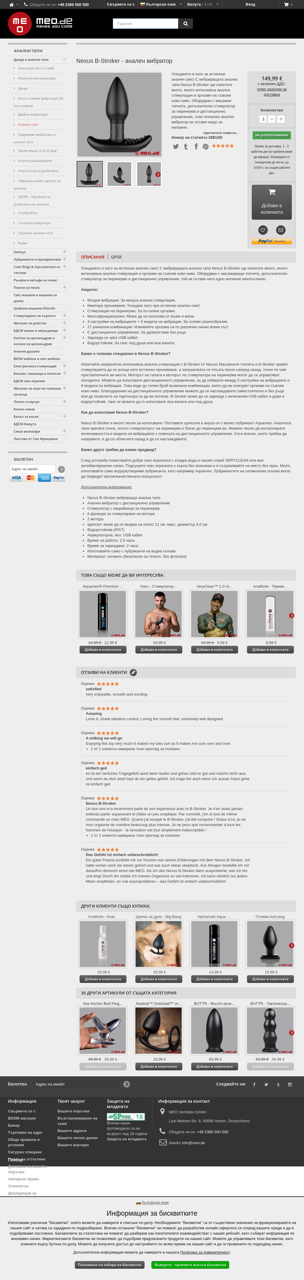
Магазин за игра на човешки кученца (37, 391)
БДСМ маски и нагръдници (36, 330)
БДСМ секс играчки (29, 381)
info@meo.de (193, 1143)
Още (158, 174)
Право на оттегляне (26, 1159)
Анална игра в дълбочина (37, 170)
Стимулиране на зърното (35, 315)
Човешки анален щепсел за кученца (37, 184)
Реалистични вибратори (36, 78)
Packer (22, 243)
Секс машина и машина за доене (35, 298)
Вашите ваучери (73, 1145)
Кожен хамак (24, 409)
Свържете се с (121, 4)
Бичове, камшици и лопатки (37, 373)
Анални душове (26, 351)
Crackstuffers (27, 213)
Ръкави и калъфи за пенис (35, 280)
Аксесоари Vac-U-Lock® (35, 68)
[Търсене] (185, 23)
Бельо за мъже (26, 416)
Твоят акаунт (71, 1101)
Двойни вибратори (32, 114)
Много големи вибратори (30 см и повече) (38, 102)
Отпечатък (18, 1186)
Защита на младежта (126, 1139)
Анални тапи (27, 124)
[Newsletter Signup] (61, 471)
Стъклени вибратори (34, 223)
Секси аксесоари (27, 431)
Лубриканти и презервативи (37, 259)
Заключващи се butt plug (37, 150)
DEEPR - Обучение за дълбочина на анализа (32, 200)
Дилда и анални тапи (31, 59)
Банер (14, 1125)
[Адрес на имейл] (33, 470)
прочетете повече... (221, 132)
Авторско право (23, 1179)
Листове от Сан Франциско (36, 438)
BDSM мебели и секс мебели (37, 358)
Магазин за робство (30, 323)
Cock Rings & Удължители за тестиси (37, 269)
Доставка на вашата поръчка (27, 1169)
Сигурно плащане (25, 1152)
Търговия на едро (25, 1133)
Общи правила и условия (24, 1142)
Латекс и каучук (26, 401)
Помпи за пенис (27, 287)
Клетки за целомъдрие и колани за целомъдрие (34, 341)
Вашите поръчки (74, 1111)
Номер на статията (190, 138)
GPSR (116, 257)
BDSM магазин (22, 1118)
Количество (272, 110)
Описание (93, 257)
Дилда (22, 88)
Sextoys (20, 252)
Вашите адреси (72, 1131)
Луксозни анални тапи (35, 233)
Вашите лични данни (78, 1138)
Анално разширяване (34, 160)
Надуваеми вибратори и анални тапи (35, 138)
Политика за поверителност (204, 1252)
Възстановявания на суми (77, 1121)
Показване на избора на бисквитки (109, 1264)
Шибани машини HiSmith (34, 308)
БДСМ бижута (25, 424)
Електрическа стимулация (35, 366)
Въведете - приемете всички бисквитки (190, 1264)
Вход (250, 4)
